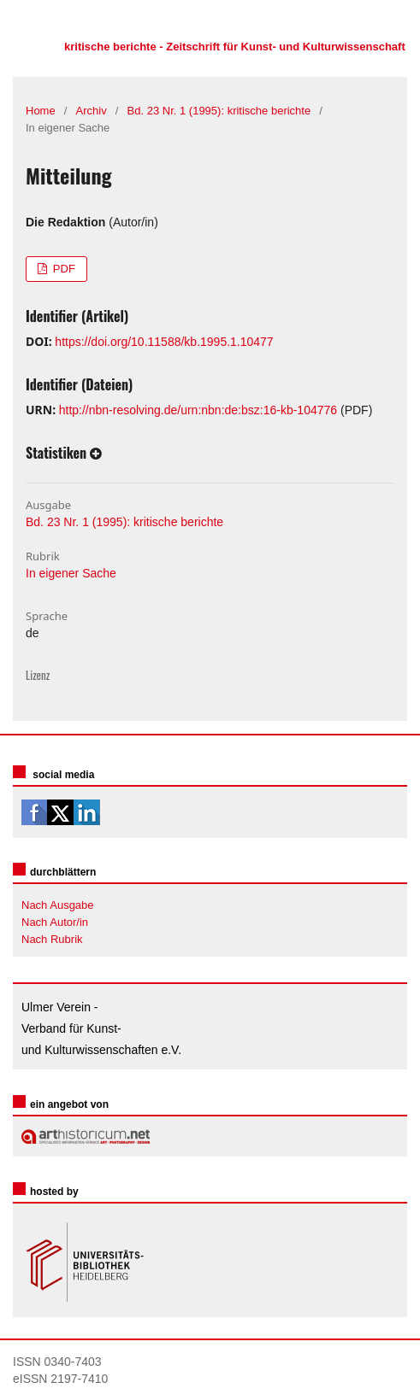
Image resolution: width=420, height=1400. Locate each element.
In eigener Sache (71, 573)
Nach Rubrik (52, 939)
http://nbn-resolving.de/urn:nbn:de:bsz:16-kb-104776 (198, 410)
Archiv (91, 110)
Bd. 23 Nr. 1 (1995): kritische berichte (219, 110)
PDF (62, 268)
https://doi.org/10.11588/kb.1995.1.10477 (164, 342)
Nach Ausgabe (57, 905)
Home (41, 110)
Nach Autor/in (54, 922)
